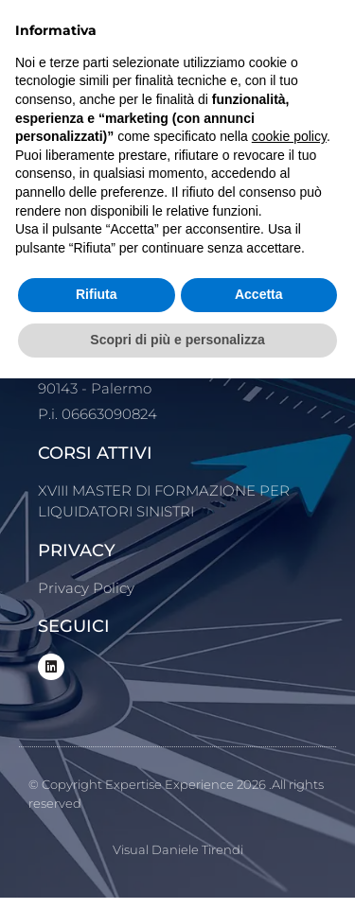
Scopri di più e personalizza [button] (177, 339)
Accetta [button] (259, 294)
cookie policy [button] (289, 136)
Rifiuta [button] (96, 294)
